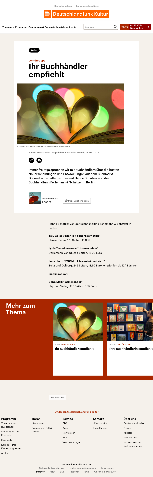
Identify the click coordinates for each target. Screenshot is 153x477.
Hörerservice (100, 423)
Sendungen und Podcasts (10, 433)
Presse (127, 427)
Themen (7, 27)
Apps (65, 427)
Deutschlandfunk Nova (87, 6)
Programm (21, 27)
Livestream (38, 423)
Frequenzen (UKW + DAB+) (43, 429)
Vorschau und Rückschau (9, 425)
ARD (52, 471)
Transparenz (130, 437)
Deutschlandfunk (63, 6)
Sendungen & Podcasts (42, 27)
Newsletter (68, 432)
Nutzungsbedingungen (83, 468)
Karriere (128, 432)
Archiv (72, 27)
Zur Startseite (57, 397)
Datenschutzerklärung (51, 468)
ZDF (62, 471)
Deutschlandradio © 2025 (76, 464)
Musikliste (62, 27)
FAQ (64, 423)
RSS (64, 437)
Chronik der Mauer (104, 471)
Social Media (100, 427)
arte (86, 471)
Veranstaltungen (71, 442)
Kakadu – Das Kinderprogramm (11, 446)
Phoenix (74, 471)
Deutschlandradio (134, 423)
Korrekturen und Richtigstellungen (133, 444)
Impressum (107, 468)
